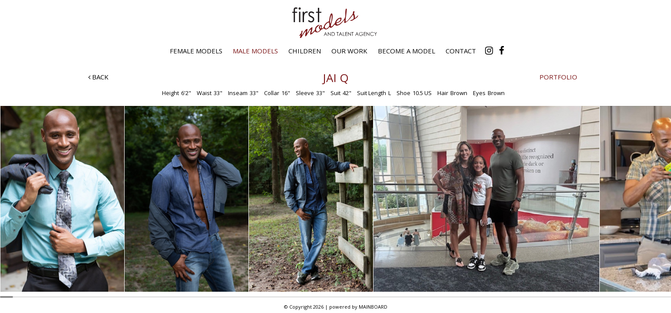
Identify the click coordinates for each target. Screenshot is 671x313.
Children (304, 50)
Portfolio (558, 76)
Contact (461, 50)
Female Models (196, 50)
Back (98, 76)
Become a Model (406, 50)
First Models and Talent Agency (335, 22)
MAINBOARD (373, 306)
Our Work (349, 50)
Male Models (255, 50)
